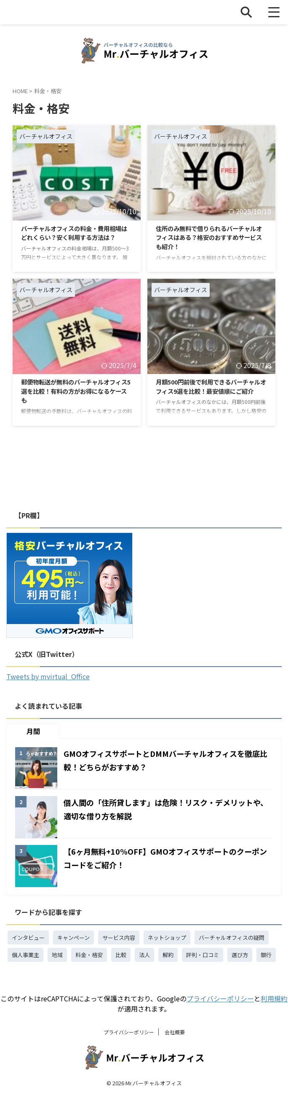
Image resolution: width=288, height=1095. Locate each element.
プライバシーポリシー (220, 998)
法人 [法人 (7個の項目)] (144, 955)
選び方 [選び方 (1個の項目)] (240, 955)
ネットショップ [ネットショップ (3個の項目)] (167, 938)
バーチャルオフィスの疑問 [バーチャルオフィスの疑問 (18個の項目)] (231, 938)
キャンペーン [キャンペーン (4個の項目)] (73, 938)
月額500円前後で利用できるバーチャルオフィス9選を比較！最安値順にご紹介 (208, 392)
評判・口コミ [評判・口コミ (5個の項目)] (202, 955)
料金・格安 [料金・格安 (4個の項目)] (89, 955)
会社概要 (175, 1032)
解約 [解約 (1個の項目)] (168, 955)
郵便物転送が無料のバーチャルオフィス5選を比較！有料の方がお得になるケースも (75, 392)
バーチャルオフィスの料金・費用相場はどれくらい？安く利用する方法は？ (75, 239)
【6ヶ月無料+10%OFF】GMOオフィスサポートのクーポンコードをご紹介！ (168, 857)
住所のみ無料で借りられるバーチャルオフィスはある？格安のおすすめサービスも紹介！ (210, 239)
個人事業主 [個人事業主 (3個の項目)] (25, 955)
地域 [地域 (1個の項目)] (57, 955)
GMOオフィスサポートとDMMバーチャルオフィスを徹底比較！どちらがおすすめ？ (168, 759)
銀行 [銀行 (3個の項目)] (266, 955)
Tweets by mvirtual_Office (48, 676)
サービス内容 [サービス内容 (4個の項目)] (118, 938)
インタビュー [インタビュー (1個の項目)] (28, 938)
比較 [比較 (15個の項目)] (120, 955)
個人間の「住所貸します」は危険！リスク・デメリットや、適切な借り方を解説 (165, 808)
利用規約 (274, 998)
